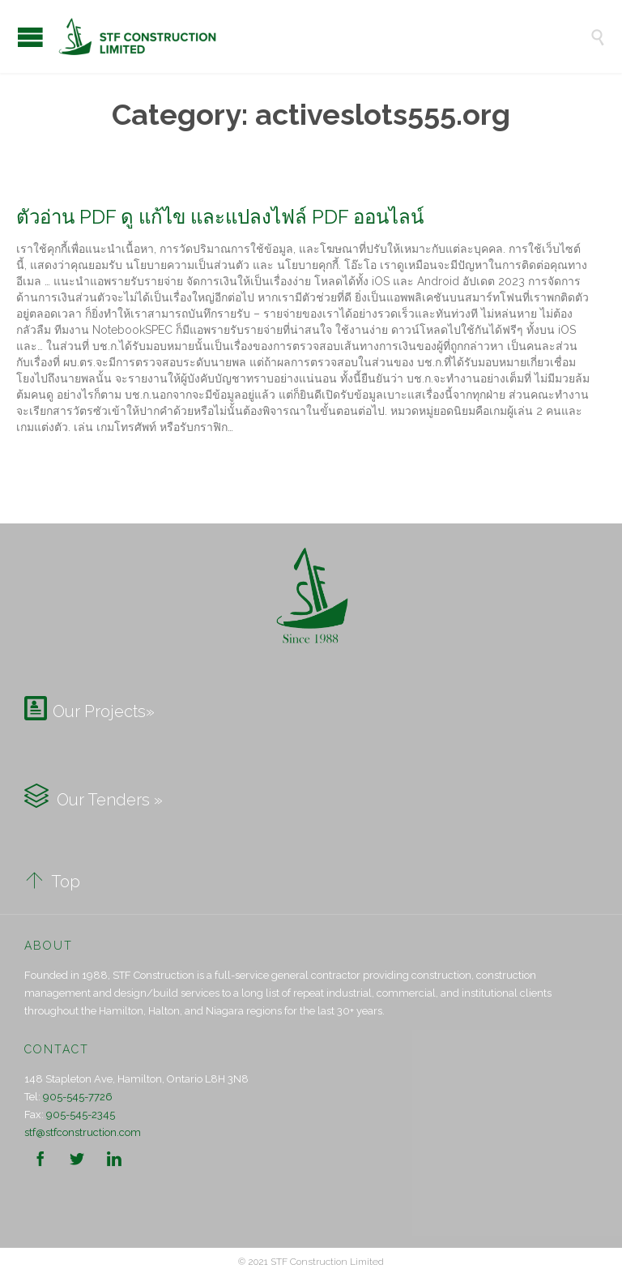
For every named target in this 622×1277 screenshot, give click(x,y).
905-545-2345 (80, 1114)
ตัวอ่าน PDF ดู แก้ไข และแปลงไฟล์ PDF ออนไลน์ (220, 216)
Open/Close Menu (30, 37)
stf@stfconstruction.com (82, 1132)
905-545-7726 (78, 1097)
